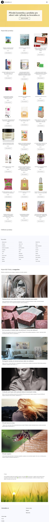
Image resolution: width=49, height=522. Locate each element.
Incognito (3, 247)
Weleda (27, 255)
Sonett (15, 247)
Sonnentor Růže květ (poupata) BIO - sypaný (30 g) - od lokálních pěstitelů (8, 73)
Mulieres (3, 253)
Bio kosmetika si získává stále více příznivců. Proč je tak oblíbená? (20, 324)
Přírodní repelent (6, 447)
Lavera (39, 245)
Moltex (39, 253)
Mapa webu (28, 506)
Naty (3, 249)
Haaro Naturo (28, 253)
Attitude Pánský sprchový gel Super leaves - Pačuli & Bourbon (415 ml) (40, 144)
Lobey (3, 255)
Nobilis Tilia (28, 242)
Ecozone (15, 242)
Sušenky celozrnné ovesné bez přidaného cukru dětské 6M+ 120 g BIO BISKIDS (24, 144)
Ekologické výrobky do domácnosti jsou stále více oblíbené (18, 355)
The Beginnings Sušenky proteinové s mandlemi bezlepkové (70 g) (8, 97)
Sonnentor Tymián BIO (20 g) (40, 96)
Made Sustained (5, 245)
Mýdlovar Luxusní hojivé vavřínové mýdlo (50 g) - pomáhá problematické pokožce (40, 73)
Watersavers (4, 242)
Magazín (27, 504)
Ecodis (15, 255)
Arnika (39, 247)
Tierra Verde (40, 255)
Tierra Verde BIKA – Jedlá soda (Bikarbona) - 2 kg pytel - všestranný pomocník (41, 121)
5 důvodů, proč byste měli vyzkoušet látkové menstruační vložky (19, 386)
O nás (2, 512)
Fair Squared (16, 253)
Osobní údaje (3, 510)
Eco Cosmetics (29, 245)
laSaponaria (28, 251)
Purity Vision (16, 251)
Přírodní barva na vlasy (8, 416)
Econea (27, 247)
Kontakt (2, 514)
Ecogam (39, 242)
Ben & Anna (40, 251)
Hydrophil (40, 249)
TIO (27, 249)
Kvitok (15, 249)
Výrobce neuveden (17, 245)
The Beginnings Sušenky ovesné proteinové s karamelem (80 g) (24, 215)
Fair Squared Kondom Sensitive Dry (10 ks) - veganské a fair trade (8, 121)
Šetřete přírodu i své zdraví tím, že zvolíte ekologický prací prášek (19, 293)
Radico (3, 251)
